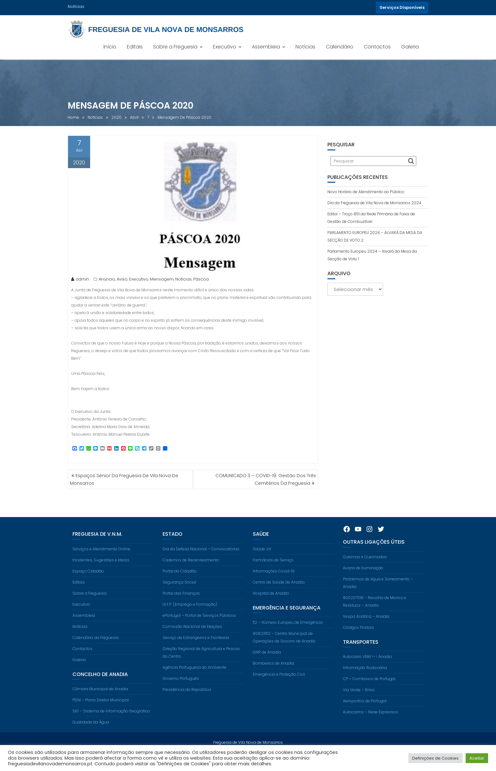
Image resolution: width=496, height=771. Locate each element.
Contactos (377, 46)
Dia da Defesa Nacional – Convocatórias (201, 560)
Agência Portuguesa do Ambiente (194, 678)
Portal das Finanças (181, 604)
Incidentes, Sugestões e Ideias (100, 571)
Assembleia (266, 46)
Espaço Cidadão (88, 582)
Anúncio (107, 280)
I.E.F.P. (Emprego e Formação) (190, 615)
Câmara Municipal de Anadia (100, 700)
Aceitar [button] (476, 758)
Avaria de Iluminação (363, 579)
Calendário (339, 46)
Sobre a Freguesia (175, 46)
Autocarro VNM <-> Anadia (367, 668)
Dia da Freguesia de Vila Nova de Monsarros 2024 (374, 202)
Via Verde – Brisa (359, 701)
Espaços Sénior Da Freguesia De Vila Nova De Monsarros (124, 479)
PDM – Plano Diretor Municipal (100, 711)
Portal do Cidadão (180, 582)
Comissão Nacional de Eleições (192, 638)
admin (80, 280)
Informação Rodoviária (365, 679)
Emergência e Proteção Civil (279, 686)
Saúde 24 (262, 560)
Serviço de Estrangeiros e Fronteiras (196, 649)
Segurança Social (179, 593)
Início (109, 46)
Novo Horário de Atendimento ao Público (365, 191)
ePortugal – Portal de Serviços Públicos (199, 626)
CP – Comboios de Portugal (369, 690)
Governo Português (181, 689)
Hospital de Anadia (271, 604)
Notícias (305, 46)
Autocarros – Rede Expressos (370, 723)
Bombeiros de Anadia (273, 675)
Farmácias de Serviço (273, 571)
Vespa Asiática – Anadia (366, 627)
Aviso (122, 280)
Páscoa (201, 280)
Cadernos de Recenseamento (191, 571)
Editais (135, 46)
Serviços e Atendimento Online (101, 560)
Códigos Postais (358, 638)
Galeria (410, 46)
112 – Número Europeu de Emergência (288, 634)
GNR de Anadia (267, 664)
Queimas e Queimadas (365, 568)
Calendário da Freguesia (95, 649)
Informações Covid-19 (273, 582)
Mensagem (162, 280)
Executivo (224, 46)
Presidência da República (187, 701)
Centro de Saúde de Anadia (279, 593)
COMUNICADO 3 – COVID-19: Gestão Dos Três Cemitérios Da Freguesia (265, 479)
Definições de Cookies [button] (435, 758)
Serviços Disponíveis (402, 7)
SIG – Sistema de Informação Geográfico (111, 722)
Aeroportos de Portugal (365, 712)
